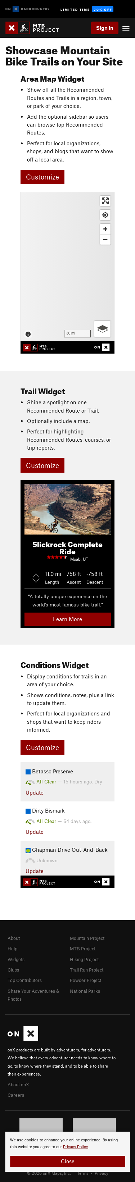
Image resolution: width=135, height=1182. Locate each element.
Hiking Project (84, 959)
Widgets (16, 959)
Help (12, 948)
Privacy (101, 1173)
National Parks (85, 991)
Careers (16, 1095)
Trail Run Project (86, 970)
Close (68, 1161)
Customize (42, 177)
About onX (18, 1084)
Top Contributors (25, 980)
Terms (83, 1173)
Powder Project (85, 980)
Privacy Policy (75, 1147)
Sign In (104, 27)
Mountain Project (87, 938)
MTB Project (82, 948)
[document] (67, 1152)
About (14, 938)
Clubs (13, 970)
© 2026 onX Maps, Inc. (49, 1173)
